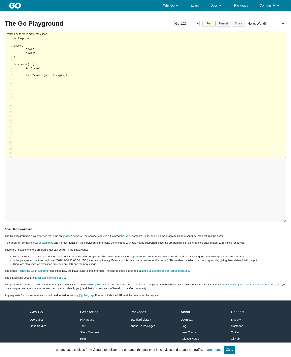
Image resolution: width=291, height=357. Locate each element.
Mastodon (237, 326)
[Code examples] (266, 23)
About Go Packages (142, 326)
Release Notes (190, 338)
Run (209, 23)
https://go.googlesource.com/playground (165, 270)
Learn (195, 5)
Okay (229, 349)
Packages (241, 5)
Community (270, 5)
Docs (216, 5)
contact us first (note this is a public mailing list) (247, 284)
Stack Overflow (89, 332)
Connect (237, 312)
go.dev (67, 235)
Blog (183, 326)
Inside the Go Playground (33, 270)
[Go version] (187, 23)
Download (187, 319)
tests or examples (42, 242)
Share (238, 23)
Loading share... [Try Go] (149, 97)
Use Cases (36, 319)
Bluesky (236, 319)
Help (83, 338)
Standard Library (140, 319)
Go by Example (98, 284)
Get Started (89, 312)
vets (128, 235)
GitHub (235, 338)
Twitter (235, 332)
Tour (82, 326)
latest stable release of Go (50, 277)
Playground (87, 319)
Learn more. (212, 349)
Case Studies (38, 326)
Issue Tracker (189, 332)
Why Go (171, 5)
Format (223, 23)
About (185, 312)
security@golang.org (81, 295)
